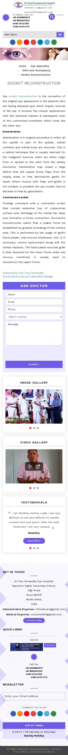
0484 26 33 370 (21, 27)
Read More (34, 540)
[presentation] (26, 352)
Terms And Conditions (42, 751)
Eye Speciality (40, 66)
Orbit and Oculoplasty (36, 70)
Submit (34, 364)
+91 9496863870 (21, 17)
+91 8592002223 (21, 20)
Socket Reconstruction (36, 74)
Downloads (50, 645)
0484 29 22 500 (21, 23)
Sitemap (55, 749)
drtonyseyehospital (39, 749)
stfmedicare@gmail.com (38, 8)
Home (22, 66)
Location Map (34, 620)
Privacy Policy (20, 751)
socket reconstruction (23, 96)
